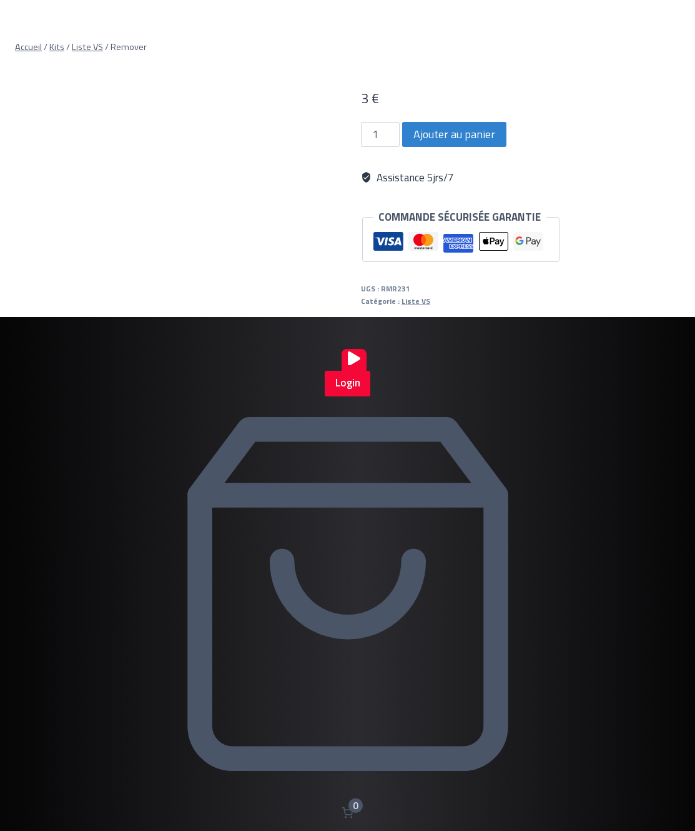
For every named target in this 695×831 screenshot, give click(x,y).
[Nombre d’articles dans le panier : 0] (347, 812)
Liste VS (416, 301)
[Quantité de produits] (380, 134)
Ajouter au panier (454, 134)
